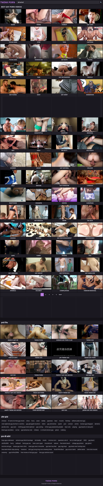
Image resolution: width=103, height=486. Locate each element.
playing (74, 427)
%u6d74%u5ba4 (59, 449)
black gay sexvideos (8, 430)
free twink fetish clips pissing (10, 449)
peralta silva (5, 427)
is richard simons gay (47, 430)
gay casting (39, 427)
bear (56, 421)
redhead (18, 443)
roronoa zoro (52, 440)
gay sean (13, 427)
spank (60, 424)
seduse (56, 443)
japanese (50, 421)
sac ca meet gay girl (76, 440)
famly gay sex (27, 443)
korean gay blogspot (86, 424)
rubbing (63, 430)
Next (60, 294)
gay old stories (51, 424)
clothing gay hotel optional (26, 427)
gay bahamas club (26, 430)
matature (24, 449)
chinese (4, 421)
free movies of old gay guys (29, 452)
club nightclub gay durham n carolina (13, 424)
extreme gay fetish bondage (24, 440)
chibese (36, 430)
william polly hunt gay (78, 421)
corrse (17, 430)
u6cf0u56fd (5, 443)
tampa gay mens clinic (20, 446)
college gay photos (77, 443)
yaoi (65, 424)
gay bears (91, 440)
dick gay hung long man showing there (40, 449)
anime (76, 424)
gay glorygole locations (33, 424)
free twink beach (65, 443)
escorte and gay (6, 446)
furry (32, 421)
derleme (97, 424)
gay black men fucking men (77, 446)
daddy (43, 421)
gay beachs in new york (86, 427)
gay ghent (88, 443)
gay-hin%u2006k (14, 452)
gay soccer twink (71, 449)
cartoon (70, 424)
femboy (67, 421)
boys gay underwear (8, 440)
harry (12, 443)
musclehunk (48, 443)
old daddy (38, 440)
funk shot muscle (92, 449)
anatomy (4, 452)
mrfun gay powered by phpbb (54, 427)
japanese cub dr (63, 440)
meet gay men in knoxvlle (36, 446)
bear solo (67, 427)
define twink (81, 449)
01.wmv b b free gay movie (16, 421)
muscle (61, 421)
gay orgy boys (62, 446)
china (28, 421)
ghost (57, 430)
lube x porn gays (38, 443)
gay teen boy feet (51, 446)
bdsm (43, 424)
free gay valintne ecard (46, 452)
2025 (85, 440)
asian (38, 421)
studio (44, 440)
